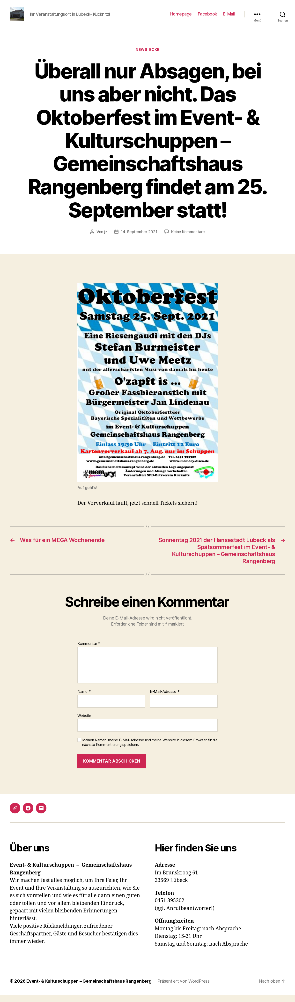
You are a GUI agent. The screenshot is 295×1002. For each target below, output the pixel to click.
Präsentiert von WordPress (183, 988)
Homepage (181, 17)
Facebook (207, 17)
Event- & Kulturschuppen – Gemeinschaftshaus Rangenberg (88, 988)
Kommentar (88, 651)
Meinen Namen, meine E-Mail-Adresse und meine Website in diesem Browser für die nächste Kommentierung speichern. (150, 749)
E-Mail (229, 17)
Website (84, 722)
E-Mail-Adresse (165, 699)
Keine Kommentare (188, 239)
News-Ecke (147, 57)
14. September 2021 (139, 239)
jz (105, 239)
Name (84, 699)
